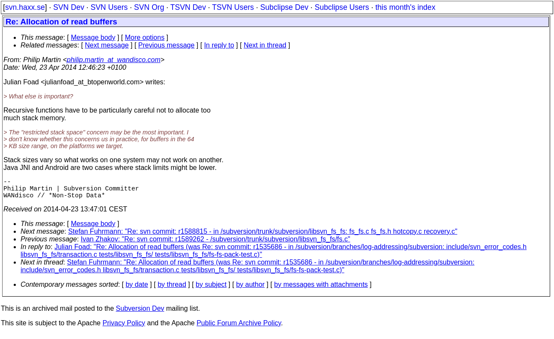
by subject (211, 289)
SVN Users (109, 7)
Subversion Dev (140, 313)
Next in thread (265, 45)
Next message (106, 45)
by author (250, 289)
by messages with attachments (321, 289)
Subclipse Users (342, 7)
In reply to (219, 45)
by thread (172, 289)
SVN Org (149, 7)
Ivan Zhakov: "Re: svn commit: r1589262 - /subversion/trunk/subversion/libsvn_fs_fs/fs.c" (215, 244)
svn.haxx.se (25, 7)
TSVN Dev (188, 7)
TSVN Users (233, 7)
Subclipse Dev (284, 7)
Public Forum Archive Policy (239, 328)
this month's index (405, 7)
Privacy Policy (123, 328)
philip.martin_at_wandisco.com (114, 59)
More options (145, 37)
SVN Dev (68, 7)
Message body (93, 37)
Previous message (166, 45)
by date (136, 289)
